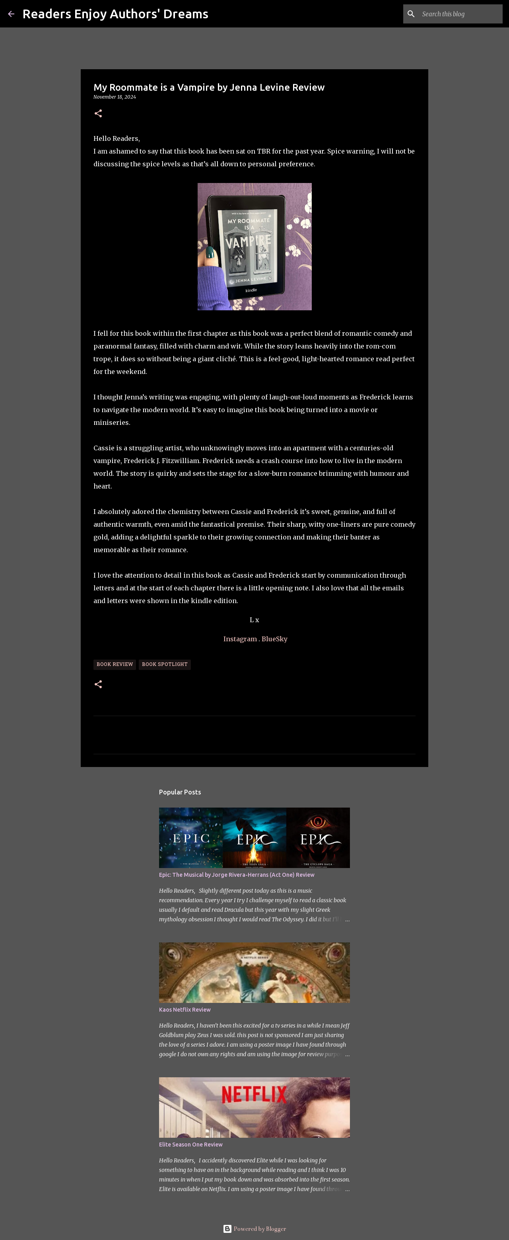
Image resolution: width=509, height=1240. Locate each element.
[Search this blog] (461, 13)
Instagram (240, 639)
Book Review (115, 664)
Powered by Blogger (254, 1228)
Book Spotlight (165, 664)
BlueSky (275, 639)
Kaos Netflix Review (185, 1009)
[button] (98, 114)
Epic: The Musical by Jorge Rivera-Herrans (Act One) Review (237, 875)
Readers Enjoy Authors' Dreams (115, 13)
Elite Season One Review (191, 1144)
